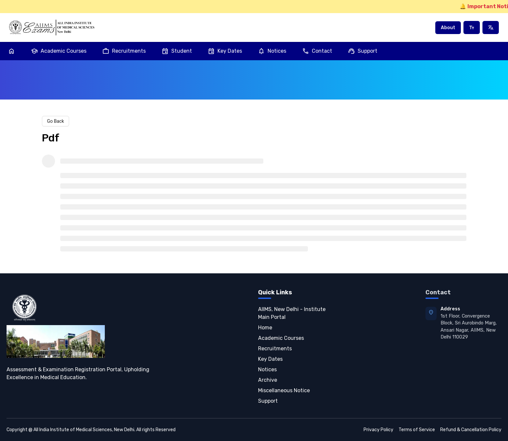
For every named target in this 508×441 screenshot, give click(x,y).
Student (176, 51)
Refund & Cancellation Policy (470, 429)
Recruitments (124, 51)
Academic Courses (58, 51)
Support (362, 51)
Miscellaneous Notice (284, 390)
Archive (267, 380)
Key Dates (225, 51)
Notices (272, 51)
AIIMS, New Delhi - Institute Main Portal (292, 313)
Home (265, 327)
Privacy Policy (378, 429)
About (448, 27)
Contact (317, 51)
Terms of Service (417, 429)
